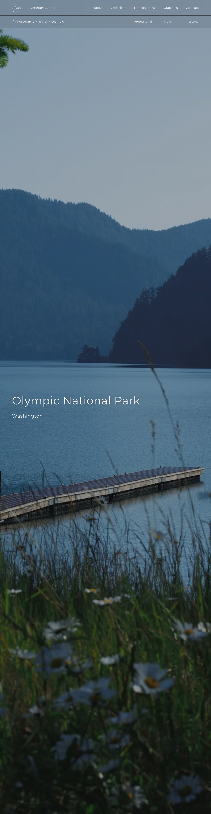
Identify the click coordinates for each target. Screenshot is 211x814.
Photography (145, 8)
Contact (192, 8)
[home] (50, 7)
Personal (192, 21)
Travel (43, 21)
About (98, 8)
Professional (143, 21)
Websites (118, 8)
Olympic (57, 21)
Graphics (171, 8)
